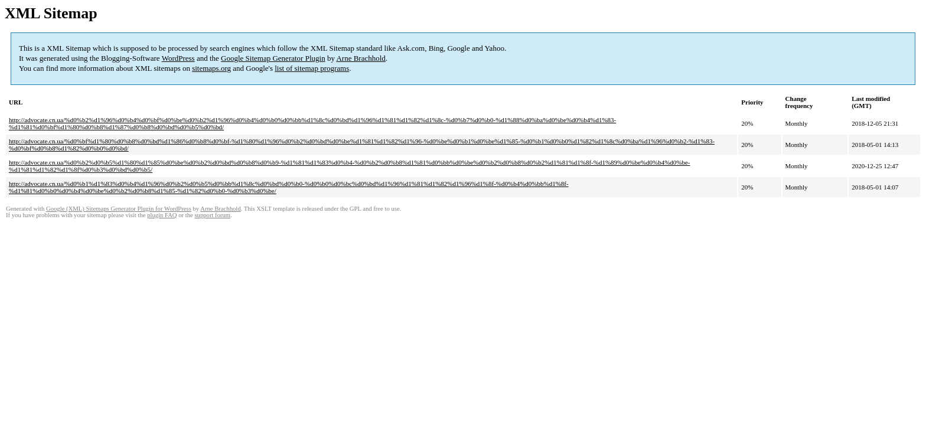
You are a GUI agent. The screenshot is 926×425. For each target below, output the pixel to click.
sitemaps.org (211, 68)
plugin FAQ (162, 215)
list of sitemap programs (312, 68)
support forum (212, 215)
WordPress (178, 58)
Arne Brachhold (360, 58)
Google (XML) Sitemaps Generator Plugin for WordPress (118, 208)
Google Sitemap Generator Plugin (273, 58)
